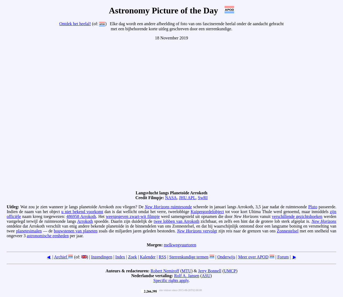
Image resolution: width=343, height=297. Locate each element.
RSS (162, 257)
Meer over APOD (253, 257)
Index (120, 257)
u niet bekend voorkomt (82, 211)
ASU (206, 275)
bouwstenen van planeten (76, 231)
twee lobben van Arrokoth (176, 221)
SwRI (202, 197)
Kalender (148, 257)
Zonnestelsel (288, 231)
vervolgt (197, 231)
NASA (171, 197)
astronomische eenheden (48, 235)
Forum (283, 257)
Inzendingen (101, 257)
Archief (60, 257)
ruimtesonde (168, 207)
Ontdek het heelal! (75, 23)
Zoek (132, 257)
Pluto (312, 207)
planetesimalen (29, 231)
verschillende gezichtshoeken (297, 216)
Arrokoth (85, 221)
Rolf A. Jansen (186, 275)
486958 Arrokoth (81, 216)
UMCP (230, 271)
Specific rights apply (170, 280)
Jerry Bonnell (209, 271)
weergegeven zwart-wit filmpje (133, 216)
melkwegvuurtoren (180, 245)
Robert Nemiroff (165, 271)
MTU (186, 271)
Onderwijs (226, 257)
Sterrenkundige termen (188, 257)
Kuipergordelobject (207, 211)
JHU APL (187, 197)
